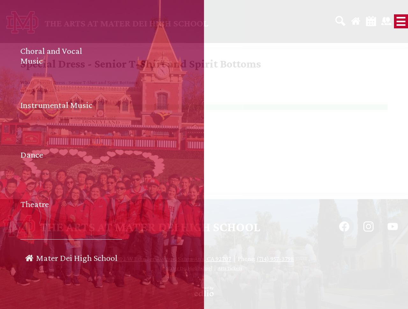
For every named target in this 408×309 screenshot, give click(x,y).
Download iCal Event (102, 101)
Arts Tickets (230, 268)
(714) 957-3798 (275, 258)
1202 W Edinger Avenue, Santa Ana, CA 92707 (172, 258)
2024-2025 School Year (44, 107)
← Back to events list (47, 117)
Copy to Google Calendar (47, 101)
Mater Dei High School (189, 268)
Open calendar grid (95, 117)
